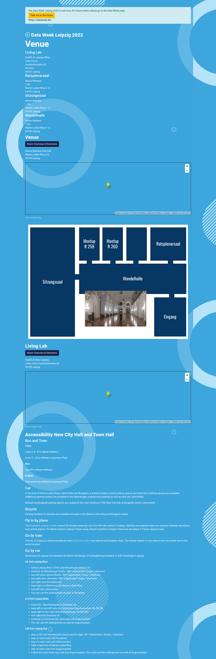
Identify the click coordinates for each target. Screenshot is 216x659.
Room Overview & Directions (42, 144)
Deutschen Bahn (81, 540)
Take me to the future (41, 15)
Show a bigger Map (33, 217)
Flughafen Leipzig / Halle (43, 525)
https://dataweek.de (39, 20)
